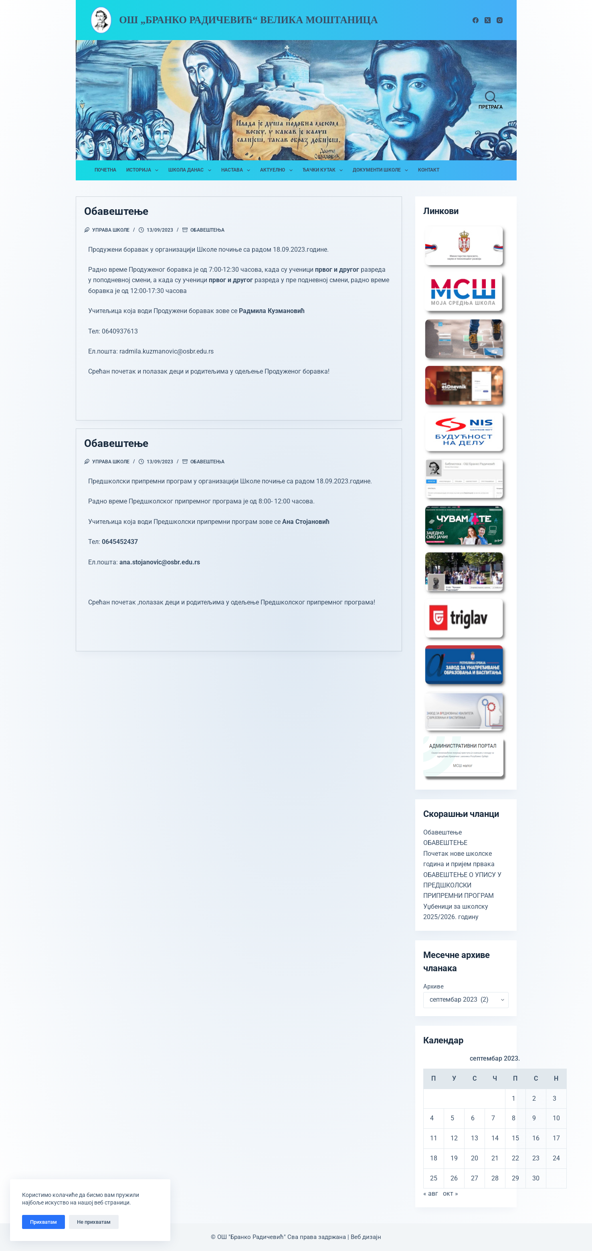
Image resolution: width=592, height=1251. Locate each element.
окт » (450, 1193)
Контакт (428, 170)
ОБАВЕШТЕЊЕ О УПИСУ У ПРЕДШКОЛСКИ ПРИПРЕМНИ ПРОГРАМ (462, 885)
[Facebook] (476, 20)
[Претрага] (491, 100)
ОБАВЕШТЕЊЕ (445, 843)
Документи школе (382, 170)
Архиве (433, 986)
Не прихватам (94, 1222)
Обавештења (207, 230)
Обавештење (116, 211)
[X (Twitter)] (488, 20)
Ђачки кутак (324, 170)
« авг (430, 1193)
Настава (237, 170)
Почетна (105, 170)
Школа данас (191, 170)
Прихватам (43, 1222)
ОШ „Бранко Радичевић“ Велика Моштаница (248, 19)
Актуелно (277, 170)
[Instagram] (500, 20)
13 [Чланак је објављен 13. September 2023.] (474, 1138)
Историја (144, 170)
